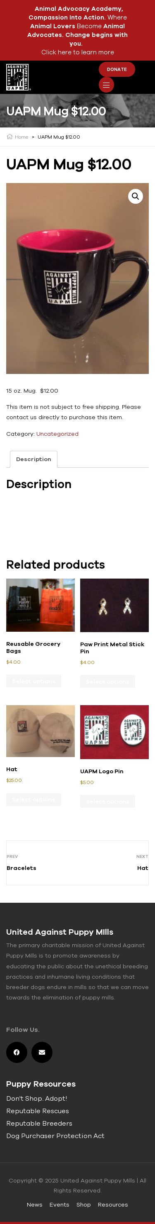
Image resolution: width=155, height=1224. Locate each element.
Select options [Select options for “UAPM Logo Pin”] (107, 801)
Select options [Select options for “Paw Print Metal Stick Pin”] (107, 681)
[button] (135, 196)
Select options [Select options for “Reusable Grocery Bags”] (33, 681)
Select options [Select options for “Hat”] (33, 799)
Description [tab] (33, 459)
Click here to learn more (77, 52)
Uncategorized (57, 433)
